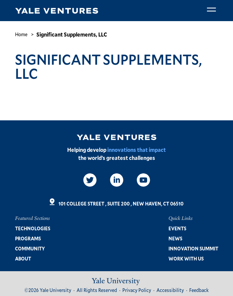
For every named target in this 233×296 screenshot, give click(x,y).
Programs (28, 238)
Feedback (199, 290)
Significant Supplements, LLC (71, 34)
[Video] (143, 180)
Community (30, 248)
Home (21, 34)
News (175, 238)
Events (177, 228)
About (23, 258)
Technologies (32, 228)
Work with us (186, 258)
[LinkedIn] (117, 180)
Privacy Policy (136, 290)
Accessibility (170, 290)
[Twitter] (90, 180)
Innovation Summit (193, 248)
